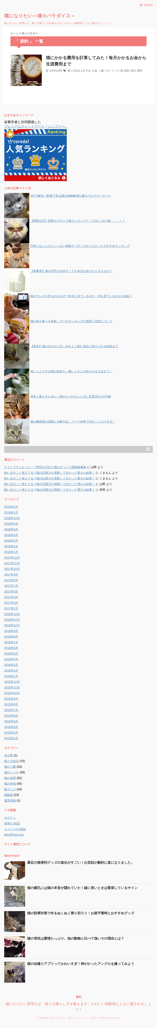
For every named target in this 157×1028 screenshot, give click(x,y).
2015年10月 (12, 693)
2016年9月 (11, 631)
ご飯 (101, 70)
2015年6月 (11, 715)
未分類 (8, 755)
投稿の (12, 823)
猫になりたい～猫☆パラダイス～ (39, 15)
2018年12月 (12, 518)
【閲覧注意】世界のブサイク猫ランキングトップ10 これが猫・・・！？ (77, 220)
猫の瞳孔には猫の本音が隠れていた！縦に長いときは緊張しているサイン (82, 888)
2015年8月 (11, 704)
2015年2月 (11, 738)
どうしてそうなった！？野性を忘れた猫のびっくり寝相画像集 (45, 467)
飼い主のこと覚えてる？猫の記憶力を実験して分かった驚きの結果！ (49, 472)
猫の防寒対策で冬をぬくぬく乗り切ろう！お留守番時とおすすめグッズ (80, 913)
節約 (133, 70)
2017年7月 (11, 585)
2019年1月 (11, 512)
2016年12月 (12, 614)
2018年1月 (11, 552)
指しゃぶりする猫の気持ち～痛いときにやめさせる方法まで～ (71, 371)
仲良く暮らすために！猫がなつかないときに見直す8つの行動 (70, 396)
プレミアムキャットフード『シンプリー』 (36, 126)
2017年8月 (11, 580)
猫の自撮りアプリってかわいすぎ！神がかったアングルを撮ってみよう (80, 963)
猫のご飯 (10, 766)
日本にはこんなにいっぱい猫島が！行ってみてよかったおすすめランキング (80, 246)
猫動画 (8, 795)
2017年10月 (12, 569)
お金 (94, 70)
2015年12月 (12, 681)
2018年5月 (11, 529)
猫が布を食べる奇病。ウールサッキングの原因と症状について (71, 321)
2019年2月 (11, 506)
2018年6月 (11, 523)
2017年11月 (12, 563)
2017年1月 (11, 608)
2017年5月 (11, 591)
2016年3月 (11, 665)
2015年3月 (11, 732)
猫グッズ (10, 789)
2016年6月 (11, 648)
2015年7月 (11, 710)
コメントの (15, 829)
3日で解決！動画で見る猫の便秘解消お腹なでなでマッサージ (70, 195)
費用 (139, 70)
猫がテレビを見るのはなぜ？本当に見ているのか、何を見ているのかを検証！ (81, 296)
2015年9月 (11, 698)
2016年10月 (12, 625)
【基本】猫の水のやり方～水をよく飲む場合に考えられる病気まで (74, 346)
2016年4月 (11, 659)
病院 (126, 70)
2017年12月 (12, 557)
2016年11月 (12, 619)
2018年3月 (11, 540)
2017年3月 (11, 602)
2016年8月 (11, 636)
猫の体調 (10, 778)
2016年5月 (11, 653)
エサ (107, 70)
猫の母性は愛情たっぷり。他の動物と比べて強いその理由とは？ (75, 938)
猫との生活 (74, 70)
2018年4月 (11, 535)
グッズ (115, 70)
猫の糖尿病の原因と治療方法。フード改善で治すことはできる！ (72, 421)
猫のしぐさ (11, 772)
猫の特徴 (10, 783)
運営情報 (10, 800)
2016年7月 (11, 642)
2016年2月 (11, 670)
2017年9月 (11, 574)
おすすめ (86, 70)
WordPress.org (14, 834)
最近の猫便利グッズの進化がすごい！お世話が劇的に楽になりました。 (80, 862)
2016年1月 (11, 676)
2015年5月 (11, 721)
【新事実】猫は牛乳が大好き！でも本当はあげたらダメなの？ (71, 271)
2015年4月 (11, 727)
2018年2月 (11, 546)
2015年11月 (12, 687)
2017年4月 (11, 597)
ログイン (10, 817)
